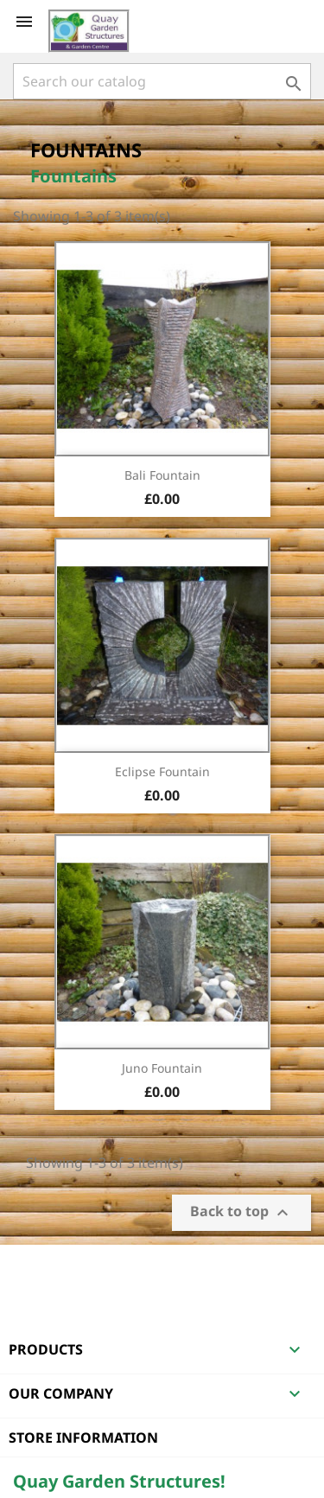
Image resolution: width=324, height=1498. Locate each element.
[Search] (162, 81)
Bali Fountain (162, 475)
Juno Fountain (162, 1068)
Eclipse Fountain (162, 771)
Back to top (241, 1213)
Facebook (28, 1267)
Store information (83, 1437)
